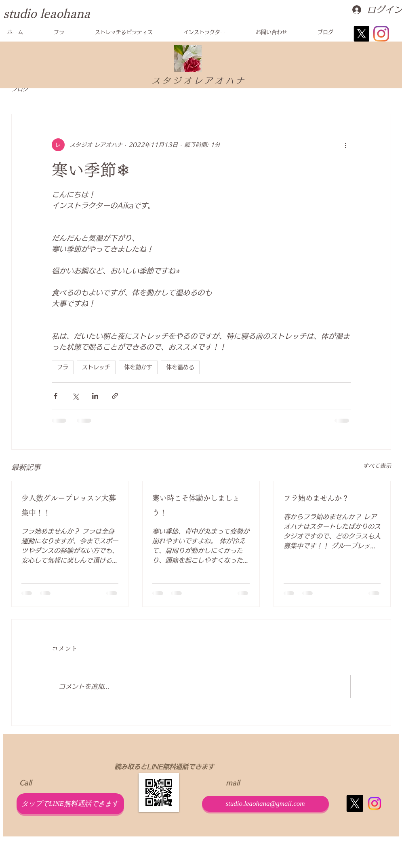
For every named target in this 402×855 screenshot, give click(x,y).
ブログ (19, 89)
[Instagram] (381, 34)
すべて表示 (377, 466)
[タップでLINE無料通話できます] (70, 803)
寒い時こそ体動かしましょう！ (196, 505)
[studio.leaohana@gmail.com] (265, 804)
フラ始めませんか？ (316, 498)
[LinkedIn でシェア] (95, 396)
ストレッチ (96, 367)
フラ (62, 367)
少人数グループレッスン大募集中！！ (68, 505)
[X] (361, 34)
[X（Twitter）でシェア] (75, 396)
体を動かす (138, 367)
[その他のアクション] (346, 145)
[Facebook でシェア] (55, 396)
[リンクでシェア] (115, 396)
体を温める (180, 367)
